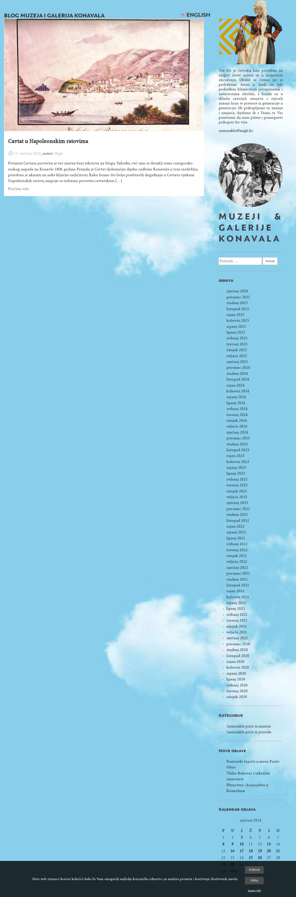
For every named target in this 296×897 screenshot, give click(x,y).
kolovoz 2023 (237, 461)
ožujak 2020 (236, 696)
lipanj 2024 (235, 403)
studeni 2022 (237, 514)
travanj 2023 (237, 485)
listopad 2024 (237, 379)
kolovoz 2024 (237, 391)
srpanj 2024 (236, 397)
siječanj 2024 (237, 432)
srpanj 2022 (236, 532)
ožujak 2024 (236, 420)
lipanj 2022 (235, 538)
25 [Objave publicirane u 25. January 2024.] (251, 857)
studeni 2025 (237, 303)
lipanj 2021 (235, 608)
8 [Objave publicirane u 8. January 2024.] (223, 844)
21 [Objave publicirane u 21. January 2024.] (278, 851)
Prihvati (254, 870)
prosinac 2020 (238, 644)
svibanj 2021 (237, 614)
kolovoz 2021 (237, 597)
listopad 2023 (237, 450)
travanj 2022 (237, 550)
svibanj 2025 (237, 338)
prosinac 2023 (238, 438)
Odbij (254, 880)
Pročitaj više (18, 188)
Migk (58, 153)
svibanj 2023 (237, 479)
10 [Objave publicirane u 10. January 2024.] (242, 844)
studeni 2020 (237, 649)
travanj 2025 (237, 344)
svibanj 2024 (237, 408)
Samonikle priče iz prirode (248, 732)
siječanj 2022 (237, 567)
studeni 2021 (237, 579)
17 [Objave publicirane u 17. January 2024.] (242, 851)
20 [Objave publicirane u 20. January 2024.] (269, 851)
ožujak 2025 (236, 350)
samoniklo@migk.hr (236, 130)
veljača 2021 (236, 632)
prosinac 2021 (238, 573)
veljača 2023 (236, 497)
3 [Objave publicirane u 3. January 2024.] (242, 837)
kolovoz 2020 (237, 667)
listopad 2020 (237, 655)
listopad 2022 (237, 520)
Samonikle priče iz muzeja (248, 726)
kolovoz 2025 (237, 320)
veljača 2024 (236, 426)
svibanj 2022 (237, 544)
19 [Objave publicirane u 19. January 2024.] (260, 851)
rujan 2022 (235, 526)
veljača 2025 (236, 356)
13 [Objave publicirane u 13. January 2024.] (269, 844)
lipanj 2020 (235, 679)
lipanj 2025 (235, 332)
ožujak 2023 (236, 491)
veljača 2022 (236, 561)
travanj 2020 (237, 691)
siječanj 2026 (237, 291)
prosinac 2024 (238, 367)
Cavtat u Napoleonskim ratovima (48, 141)
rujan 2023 (235, 455)
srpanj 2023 (236, 467)
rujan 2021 (235, 591)
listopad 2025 (237, 309)
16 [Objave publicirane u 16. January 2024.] (232, 851)
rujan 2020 (235, 661)
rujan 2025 (235, 314)
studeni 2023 (237, 444)
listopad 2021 (237, 585)
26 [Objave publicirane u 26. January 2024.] (260, 857)
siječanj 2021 (237, 638)
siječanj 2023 (237, 502)
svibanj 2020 (237, 685)
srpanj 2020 (236, 673)
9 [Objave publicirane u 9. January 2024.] (233, 844)
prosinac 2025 (238, 297)
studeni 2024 (237, 373)
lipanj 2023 (235, 473)
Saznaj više (254, 890)
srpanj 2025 (236, 326)
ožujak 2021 (236, 626)
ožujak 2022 (236, 555)
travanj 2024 (237, 414)
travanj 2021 (237, 620)
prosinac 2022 (238, 508)
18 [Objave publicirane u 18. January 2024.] (251, 851)
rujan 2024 (235, 385)
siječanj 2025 (237, 361)
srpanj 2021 (236, 602)
